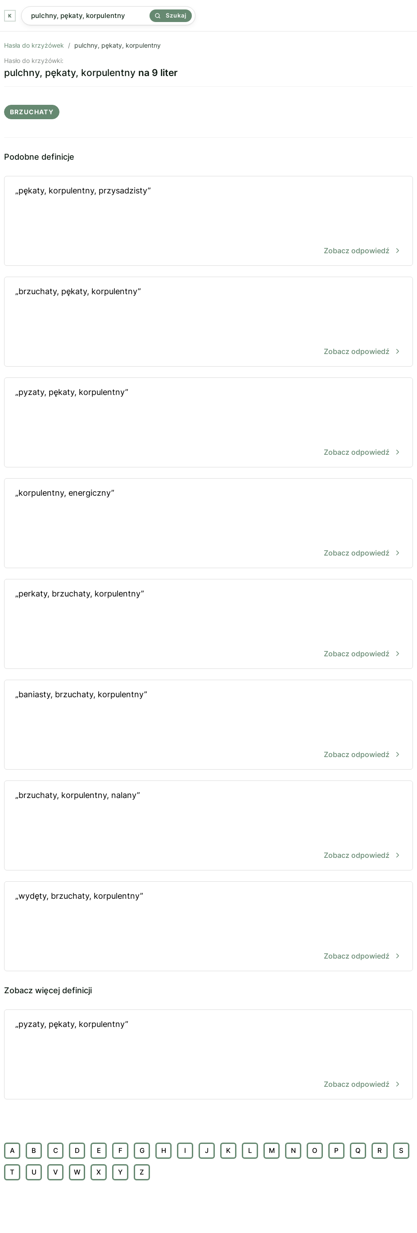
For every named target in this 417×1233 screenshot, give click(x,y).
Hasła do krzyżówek (34, 45)
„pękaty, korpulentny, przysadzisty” (208, 221)
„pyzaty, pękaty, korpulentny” (208, 423)
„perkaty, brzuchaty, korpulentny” (208, 624)
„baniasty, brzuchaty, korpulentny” (208, 725)
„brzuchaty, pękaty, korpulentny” (208, 322)
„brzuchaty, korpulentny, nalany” (208, 826)
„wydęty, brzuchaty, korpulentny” (208, 927)
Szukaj (170, 15)
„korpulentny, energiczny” (208, 524)
